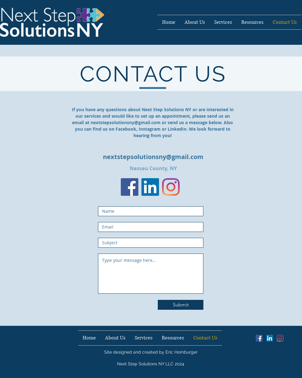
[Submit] (180, 305)
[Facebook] (129, 187)
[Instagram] (171, 187)
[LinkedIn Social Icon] (150, 187)
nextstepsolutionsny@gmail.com (126, 122)
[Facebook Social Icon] (259, 338)
